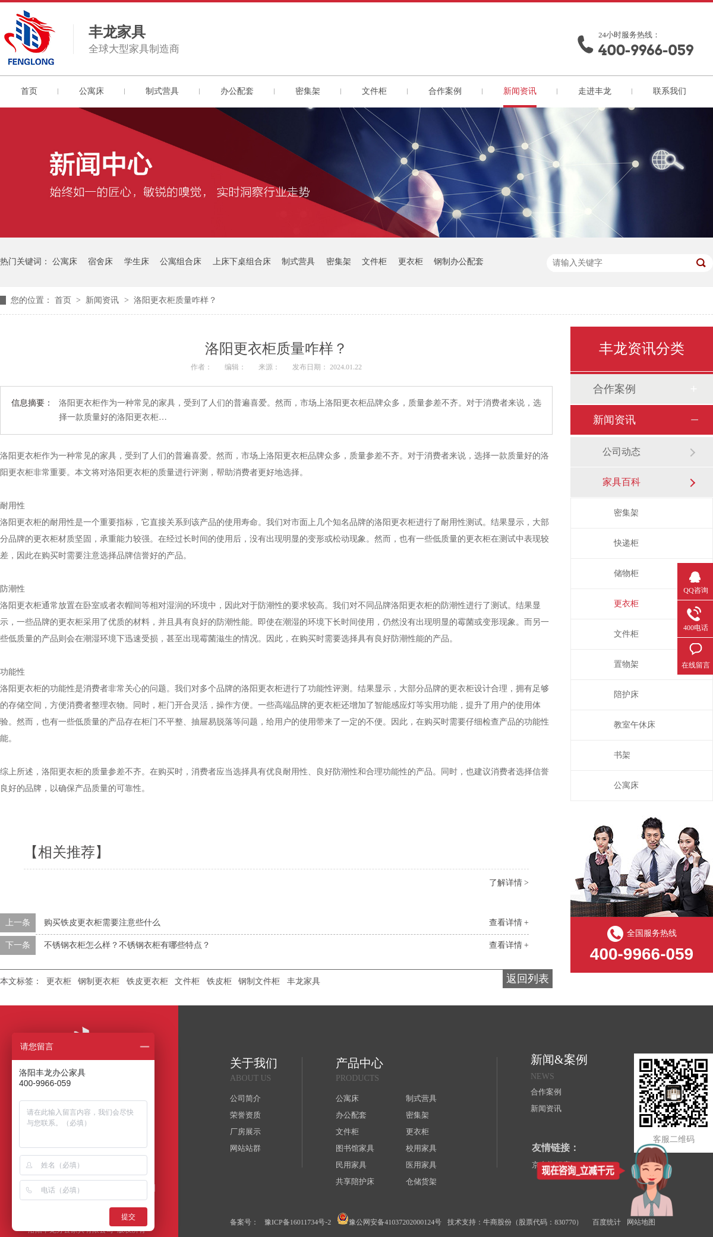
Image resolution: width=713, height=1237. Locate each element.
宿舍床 (100, 261)
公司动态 (621, 452)
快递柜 (626, 543)
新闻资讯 (520, 91)
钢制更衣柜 (98, 981)
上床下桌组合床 (242, 261)
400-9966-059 (645, 50)
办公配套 (237, 91)
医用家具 (421, 1164)
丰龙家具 (303, 981)
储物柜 (626, 573)
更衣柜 (410, 261)
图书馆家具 (355, 1148)
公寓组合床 (180, 261)
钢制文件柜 (259, 981)
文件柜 (374, 91)
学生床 (136, 261)
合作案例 (445, 91)
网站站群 (245, 1148)
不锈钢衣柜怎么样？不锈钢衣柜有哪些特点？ (127, 945)
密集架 (307, 91)
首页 (29, 91)
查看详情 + (509, 922)
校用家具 (421, 1148)
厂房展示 (245, 1131)
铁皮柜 (219, 981)
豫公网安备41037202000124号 (389, 1219)
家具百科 (621, 482)
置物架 (626, 664)
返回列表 (527, 979)
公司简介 (245, 1098)
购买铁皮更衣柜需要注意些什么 (102, 922)
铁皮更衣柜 (147, 981)
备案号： (244, 1222)
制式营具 (162, 91)
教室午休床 (634, 724)
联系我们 (669, 91)
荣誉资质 (245, 1115)
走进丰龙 (594, 91)
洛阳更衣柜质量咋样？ (175, 300)
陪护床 (626, 694)
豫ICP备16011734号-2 (297, 1222)
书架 (622, 755)
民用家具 (351, 1164)
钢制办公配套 (459, 261)
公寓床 (91, 91)
